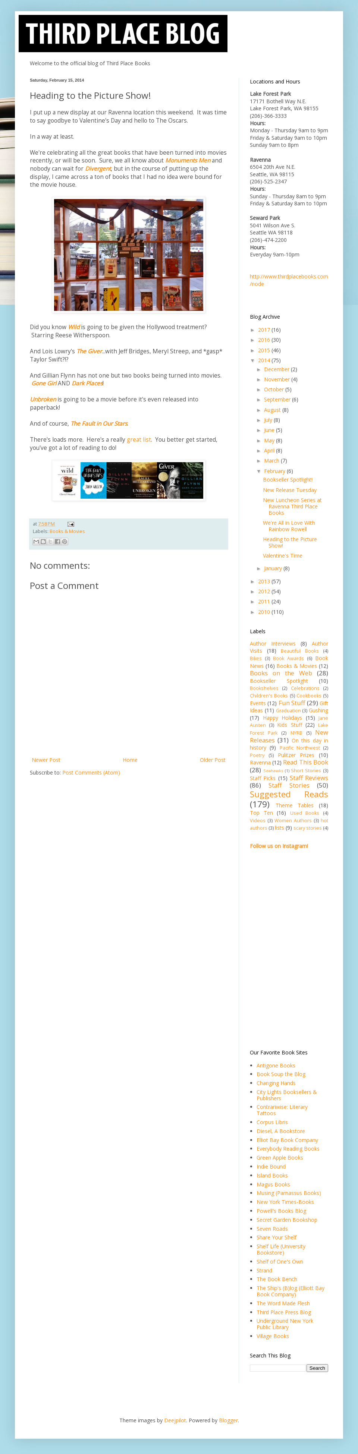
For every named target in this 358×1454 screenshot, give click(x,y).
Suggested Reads (289, 794)
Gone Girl (43, 383)
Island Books (272, 1175)
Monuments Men (187, 160)
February (275, 470)
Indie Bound (271, 1166)
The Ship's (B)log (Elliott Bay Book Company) (290, 1291)
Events (258, 703)
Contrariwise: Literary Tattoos (282, 1110)
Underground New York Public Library (285, 1324)
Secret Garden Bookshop (287, 1219)
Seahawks (273, 770)
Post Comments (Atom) (91, 772)
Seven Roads (272, 1228)
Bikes (256, 658)
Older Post (213, 759)
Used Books (305, 813)
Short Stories (306, 770)
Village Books (273, 1336)
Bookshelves (264, 688)
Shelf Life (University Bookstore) (281, 1249)
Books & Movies (67, 531)
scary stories (307, 828)
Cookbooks (308, 696)
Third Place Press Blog (284, 1312)
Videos (258, 820)
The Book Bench (277, 1279)
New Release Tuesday (290, 489)
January (273, 568)
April (270, 450)
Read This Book (305, 762)
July (269, 419)
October (274, 389)
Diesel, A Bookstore (281, 1131)
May (270, 440)
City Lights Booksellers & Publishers (287, 1095)
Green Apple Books (280, 1157)
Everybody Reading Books (288, 1148)
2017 (264, 329)
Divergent (98, 169)
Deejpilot (175, 1420)
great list (139, 440)
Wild (73, 327)
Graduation (288, 710)
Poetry (257, 755)
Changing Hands (276, 1082)
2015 (264, 350)
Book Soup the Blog (281, 1074)
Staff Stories (288, 785)
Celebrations (305, 688)
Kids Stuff (289, 724)
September (278, 399)
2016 (264, 339)
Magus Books (273, 1184)
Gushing (318, 710)
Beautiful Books (300, 651)
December (277, 369)
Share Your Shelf (276, 1237)
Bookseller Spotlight (279, 680)
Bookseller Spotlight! (288, 479)
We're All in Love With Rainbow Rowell (289, 526)
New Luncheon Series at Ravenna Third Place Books (292, 506)
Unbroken (43, 399)
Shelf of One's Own (280, 1261)
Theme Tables (295, 805)
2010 (264, 611)
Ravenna (260, 762)
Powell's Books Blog (281, 1210)
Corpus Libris (272, 1122)
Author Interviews (273, 643)
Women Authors (293, 820)
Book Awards (288, 658)
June (270, 429)
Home (130, 759)
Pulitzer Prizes (296, 754)
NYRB (296, 733)
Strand (264, 1270)
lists (279, 827)
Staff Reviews (309, 777)
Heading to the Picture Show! (290, 542)
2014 (264, 360)
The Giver (89, 351)
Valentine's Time (282, 555)
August (273, 409)
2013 (264, 581)
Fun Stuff (292, 702)
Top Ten (261, 812)
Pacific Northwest (300, 748)
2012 (264, 591)
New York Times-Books (285, 1201)
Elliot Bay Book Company (287, 1140)
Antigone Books (276, 1065)
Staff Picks (263, 778)
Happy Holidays (282, 717)
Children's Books (269, 696)
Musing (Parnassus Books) (289, 1192)
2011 (264, 601)
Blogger (228, 1420)
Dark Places (87, 383)
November (277, 379)
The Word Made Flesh (283, 1303)
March (272, 460)
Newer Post (46, 759)
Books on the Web (281, 673)
